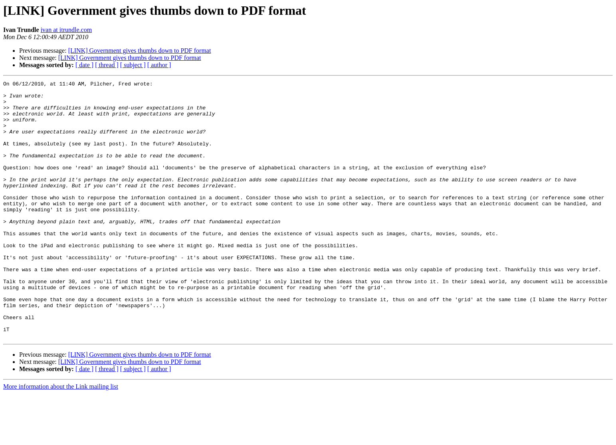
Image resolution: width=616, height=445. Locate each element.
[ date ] (84, 65)
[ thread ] (107, 65)
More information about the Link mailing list (60, 438)
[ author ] (159, 65)
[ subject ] (133, 65)
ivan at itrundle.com (66, 29)
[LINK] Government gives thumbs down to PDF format (139, 50)
